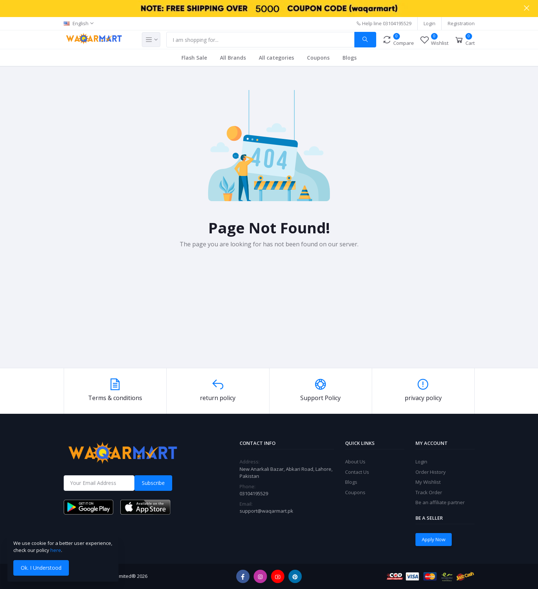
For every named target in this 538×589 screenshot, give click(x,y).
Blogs (349, 57)
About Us (355, 461)
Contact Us (357, 472)
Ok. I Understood (41, 567)
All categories (276, 57)
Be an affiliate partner (440, 502)
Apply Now (433, 539)
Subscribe (153, 482)
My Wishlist (428, 482)
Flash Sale (194, 57)
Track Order (428, 492)
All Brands (233, 57)
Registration (461, 23)
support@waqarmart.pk (266, 511)
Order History (430, 472)
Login (429, 23)
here (55, 550)
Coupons (318, 57)
